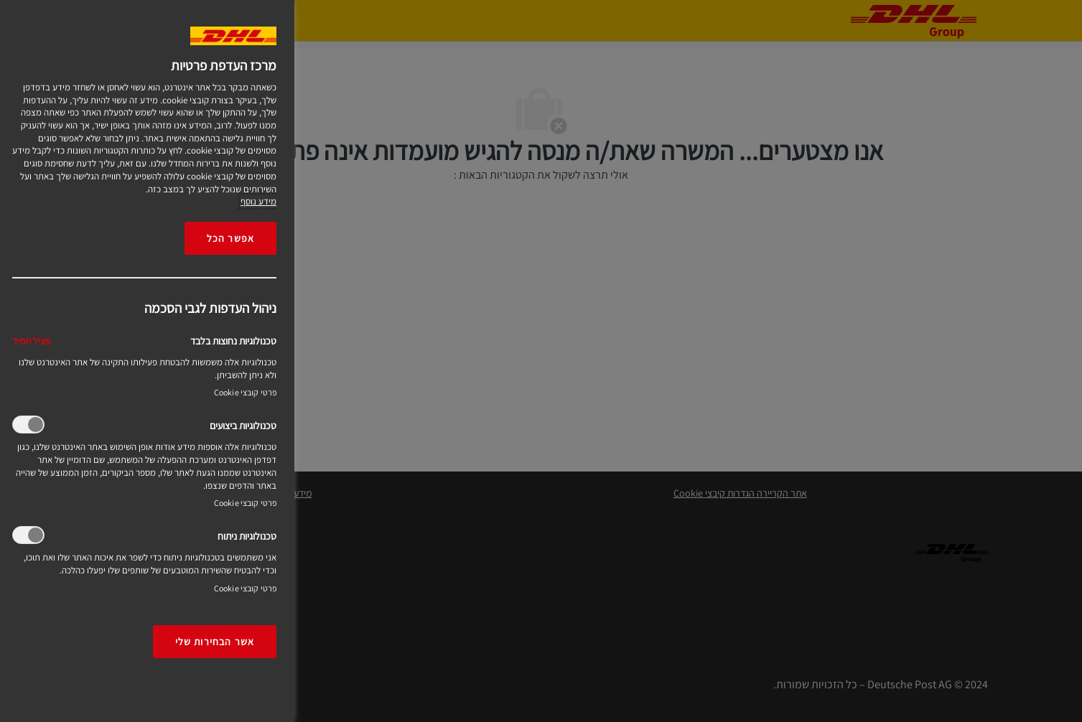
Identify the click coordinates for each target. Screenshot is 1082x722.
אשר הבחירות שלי (214, 641)
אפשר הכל (230, 238)
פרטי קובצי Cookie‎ (245, 392)
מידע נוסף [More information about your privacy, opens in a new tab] (258, 201)
